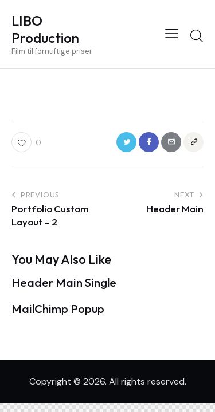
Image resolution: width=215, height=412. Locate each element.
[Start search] (196, 35)
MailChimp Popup (57, 309)
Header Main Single (63, 283)
